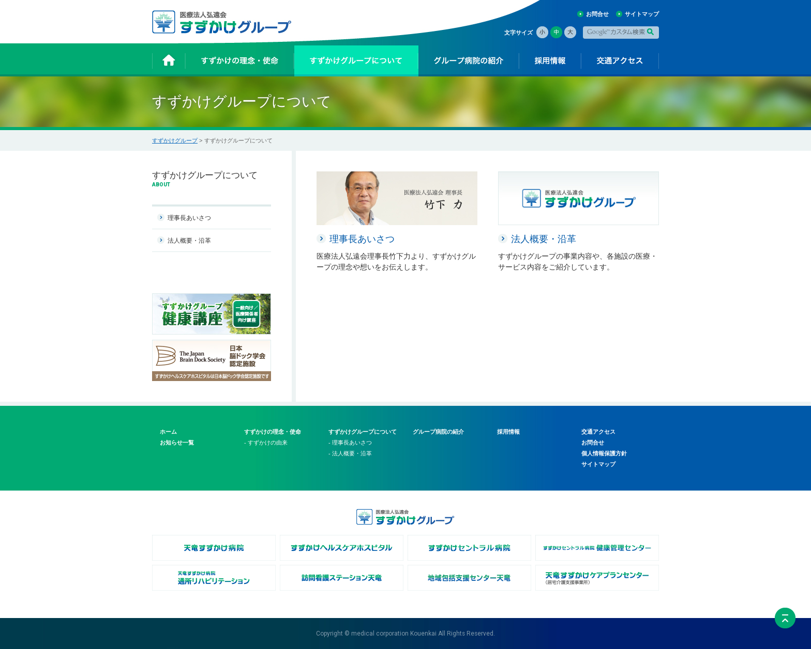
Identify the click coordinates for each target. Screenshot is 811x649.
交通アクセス (598, 432)
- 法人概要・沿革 (350, 453)
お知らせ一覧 (177, 442)
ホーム (168, 432)
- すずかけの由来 (266, 442)
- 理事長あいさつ (350, 442)
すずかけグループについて (362, 432)
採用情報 (508, 432)
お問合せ (597, 14)
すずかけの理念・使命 (272, 432)
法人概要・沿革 (189, 240)
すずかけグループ (175, 140)
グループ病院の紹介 (438, 432)
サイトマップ (642, 14)
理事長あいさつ (189, 217)
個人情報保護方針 (604, 453)
